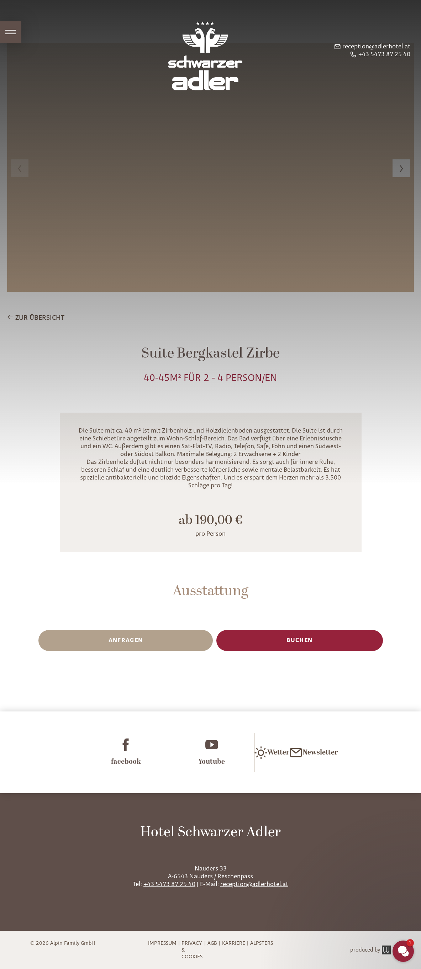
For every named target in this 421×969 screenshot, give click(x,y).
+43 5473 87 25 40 (169, 884)
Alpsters (261, 943)
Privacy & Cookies (191, 950)
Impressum (162, 943)
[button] (403, 951)
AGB (212, 943)
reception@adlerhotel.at (254, 884)
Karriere (233, 943)
